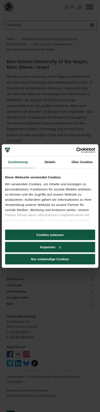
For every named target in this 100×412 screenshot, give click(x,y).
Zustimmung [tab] (18, 162)
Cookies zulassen (50, 235)
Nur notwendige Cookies (50, 259)
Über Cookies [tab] (82, 162)
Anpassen (50, 247)
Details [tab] (50, 162)
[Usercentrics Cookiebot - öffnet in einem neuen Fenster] (76, 150)
